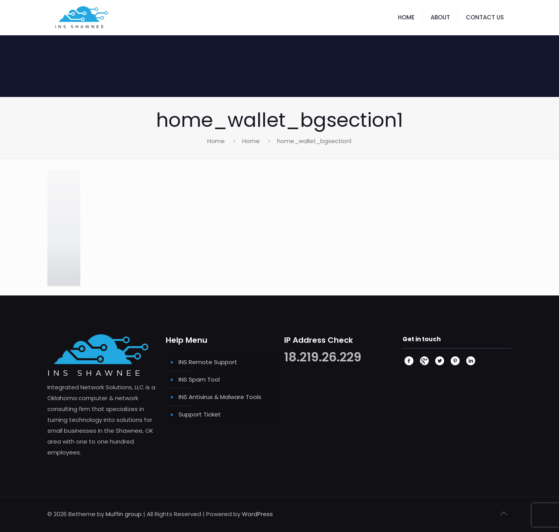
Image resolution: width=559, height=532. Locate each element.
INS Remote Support (208, 362)
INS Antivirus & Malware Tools (220, 397)
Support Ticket (200, 414)
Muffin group (124, 514)
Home (216, 141)
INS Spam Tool (199, 379)
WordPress (257, 514)
